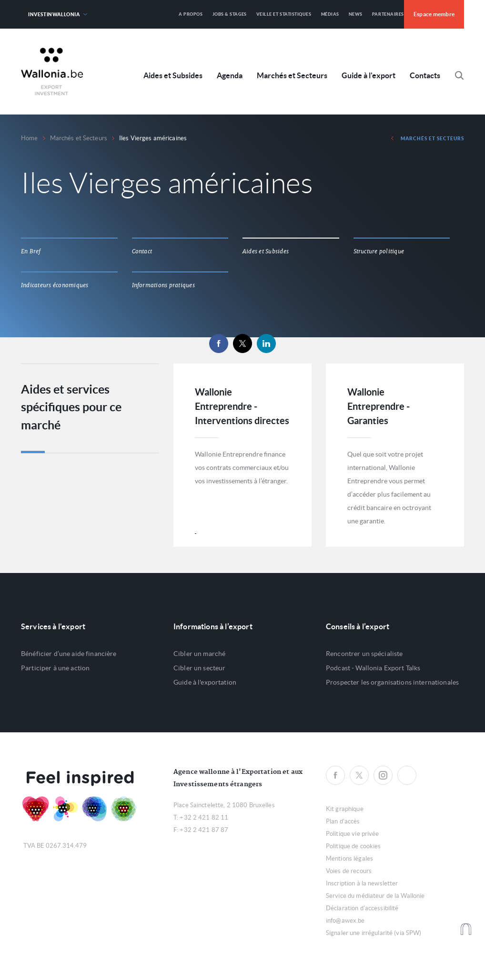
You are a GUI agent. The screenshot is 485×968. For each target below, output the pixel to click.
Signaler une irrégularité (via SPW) (374, 933)
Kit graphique (345, 808)
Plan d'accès (343, 821)
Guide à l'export (368, 76)
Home (29, 138)
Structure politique (379, 251)
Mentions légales (349, 858)
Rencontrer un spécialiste (364, 653)
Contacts (425, 76)
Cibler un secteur (199, 668)
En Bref (31, 251)
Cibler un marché (199, 653)
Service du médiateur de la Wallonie (375, 895)
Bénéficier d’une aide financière (68, 653)
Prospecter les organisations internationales (392, 682)
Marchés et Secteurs (292, 76)
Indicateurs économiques (55, 285)
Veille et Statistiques (284, 14)
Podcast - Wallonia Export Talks (373, 668)
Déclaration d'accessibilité (362, 908)
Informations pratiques (163, 285)
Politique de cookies (353, 846)
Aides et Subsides (172, 76)
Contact (142, 251)
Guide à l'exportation (204, 682)
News (356, 14)
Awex (52, 71)
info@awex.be (345, 920)
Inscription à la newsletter (362, 883)
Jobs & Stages (229, 14)
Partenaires (388, 14)
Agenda (229, 76)
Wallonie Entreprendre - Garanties (378, 406)
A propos (190, 14)
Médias (330, 14)
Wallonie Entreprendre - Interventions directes (242, 406)
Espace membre (434, 14)
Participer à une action (55, 668)
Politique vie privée (352, 833)
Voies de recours (349, 870)
